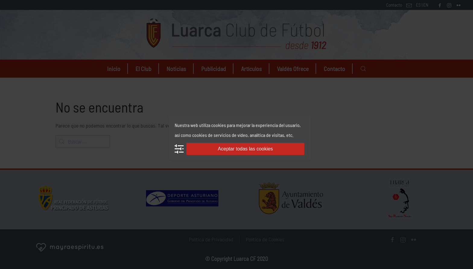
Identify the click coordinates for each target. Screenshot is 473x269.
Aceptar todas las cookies (245, 148)
